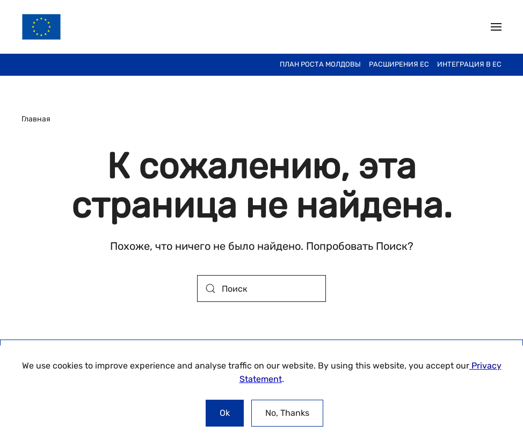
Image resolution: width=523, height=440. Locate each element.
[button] (496, 27)
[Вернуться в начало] (41, 27)
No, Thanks (287, 413)
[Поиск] (261, 288)
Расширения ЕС (399, 64)
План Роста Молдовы (320, 64)
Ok (225, 413)
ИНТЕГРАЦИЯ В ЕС (469, 64)
